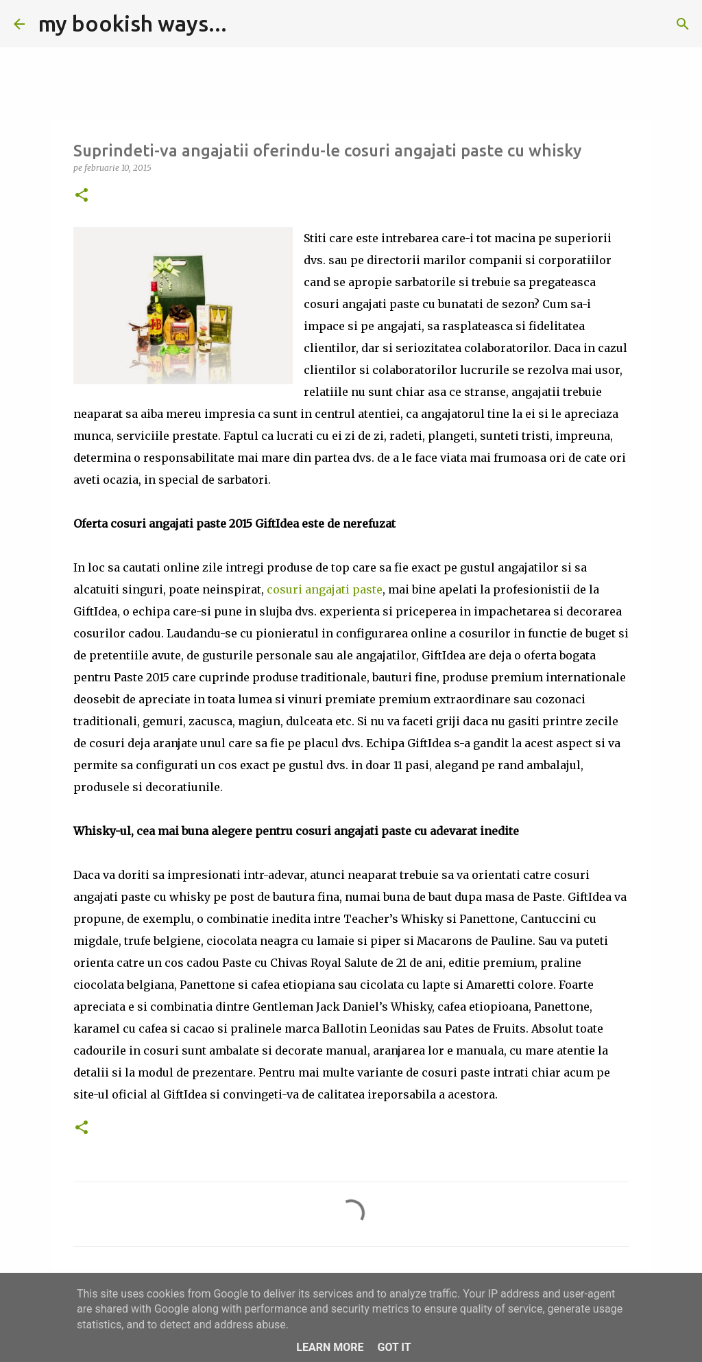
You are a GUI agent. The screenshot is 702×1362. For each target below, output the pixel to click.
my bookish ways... (132, 23)
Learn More (329, 1347)
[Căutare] (246, 24)
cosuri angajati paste (325, 589)
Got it (394, 1347)
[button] (81, 196)
